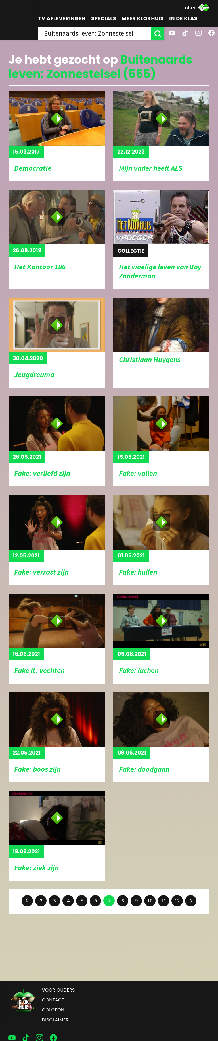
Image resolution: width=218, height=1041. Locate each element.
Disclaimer (55, 1020)
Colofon (53, 1010)
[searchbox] (94, 33)
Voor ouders (58, 990)
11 (163, 901)
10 (149, 901)
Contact (53, 1000)
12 (177, 901)
